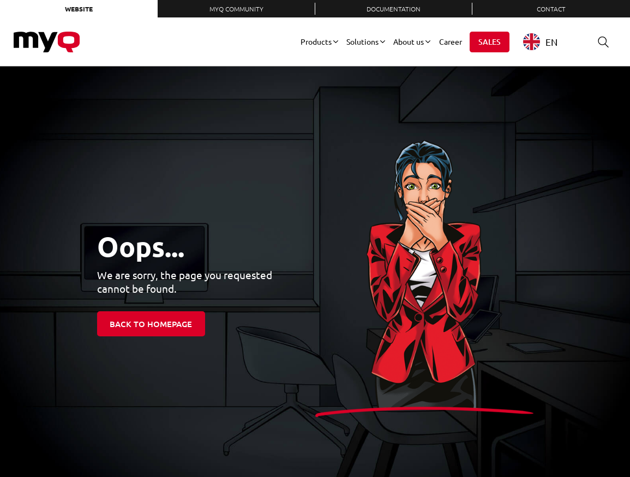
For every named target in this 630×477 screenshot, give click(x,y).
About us (408, 41)
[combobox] (548, 41)
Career (450, 41)
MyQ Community (236, 8)
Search (599, 41)
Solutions (362, 41)
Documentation (394, 8)
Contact (551, 8)
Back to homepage (151, 323)
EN (540, 41)
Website (79, 8)
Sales (489, 42)
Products (316, 41)
